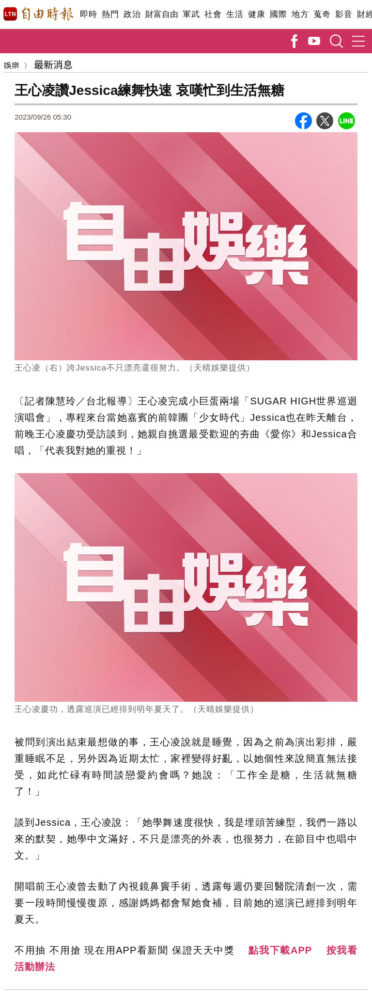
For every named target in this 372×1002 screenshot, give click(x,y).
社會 (212, 14)
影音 (343, 14)
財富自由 (161, 14)
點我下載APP (280, 950)
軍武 (191, 14)
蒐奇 (321, 14)
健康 (256, 14)
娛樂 (11, 65)
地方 (300, 14)
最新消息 (53, 64)
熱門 (110, 14)
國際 (278, 14)
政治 (132, 14)
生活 (234, 14)
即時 (88, 14)
